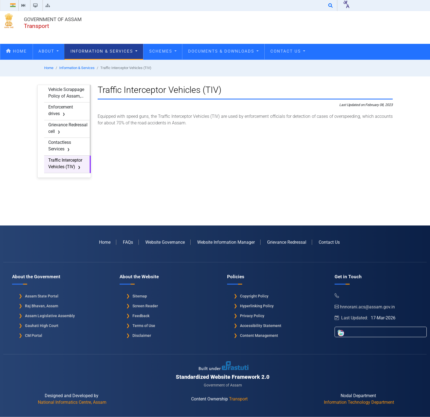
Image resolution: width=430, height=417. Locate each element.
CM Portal (33, 333)
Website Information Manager (226, 240)
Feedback (140, 314)
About (48, 51)
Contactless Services (59, 146)
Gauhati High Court (41, 323)
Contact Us (287, 51)
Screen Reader (145, 304)
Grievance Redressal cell (67, 128)
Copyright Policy (254, 294)
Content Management (259, 333)
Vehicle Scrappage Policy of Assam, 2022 (66, 93)
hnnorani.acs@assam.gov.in (365, 304)
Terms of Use (143, 323)
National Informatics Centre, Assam (72, 400)
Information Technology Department (359, 400)
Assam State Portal (41, 294)
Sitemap (139, 294)
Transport (36, 26)
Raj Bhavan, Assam (41, 304)
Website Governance (165, 240)
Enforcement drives (60, 110)
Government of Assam (53, 19)
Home (16, 51)
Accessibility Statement (260, 323)
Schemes (163, 51)
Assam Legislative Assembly (50, 314)
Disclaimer (141, 333)
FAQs (128, 240)
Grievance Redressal (286, 240)
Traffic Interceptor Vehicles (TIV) (65, 163)
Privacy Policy (252, 314)
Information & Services (103, 51)
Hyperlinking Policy (257, 304)
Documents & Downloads (223, 51)
